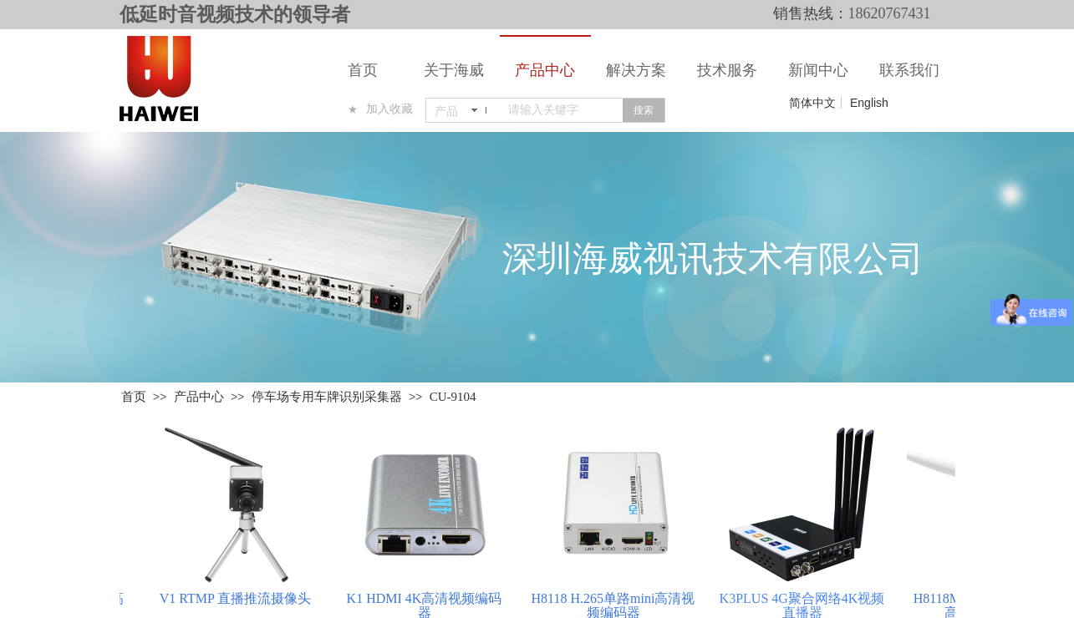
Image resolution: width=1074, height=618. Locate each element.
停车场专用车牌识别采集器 (327, 396)
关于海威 (454, 70)
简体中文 (812, 103)
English (869, 103)
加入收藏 (389, 109)
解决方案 (636, 70)
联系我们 (909, 70)
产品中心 (545, 70)
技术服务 (727, 70)
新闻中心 (818, 70)
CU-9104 (453, 396)
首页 (363, 70)
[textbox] (562, 110)
